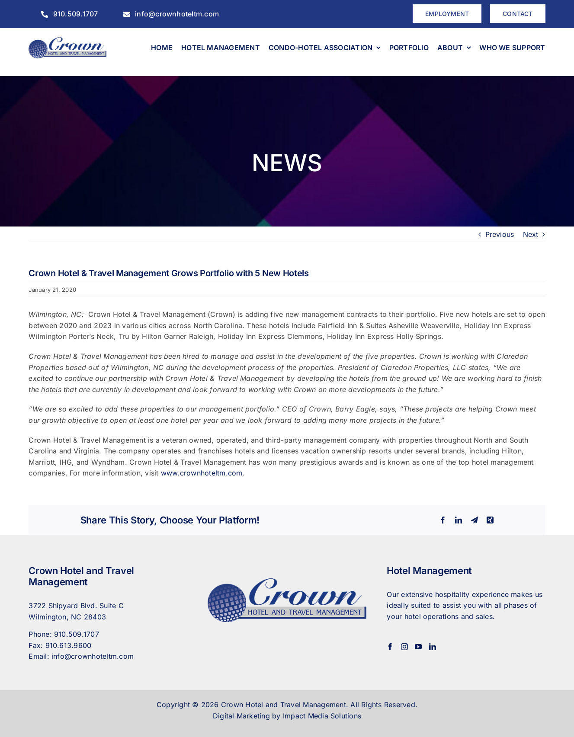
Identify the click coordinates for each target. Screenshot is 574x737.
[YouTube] (418, 646)
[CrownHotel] (67, 40)
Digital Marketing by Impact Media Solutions (287, 715)
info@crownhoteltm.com (92, 656)
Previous (499, 234)
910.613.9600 (68, 645)
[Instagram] (404, 646)
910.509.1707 (76, 634)
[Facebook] (390, 646)
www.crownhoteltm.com (202, 473)
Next (531, 234)
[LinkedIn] (432, 646)
